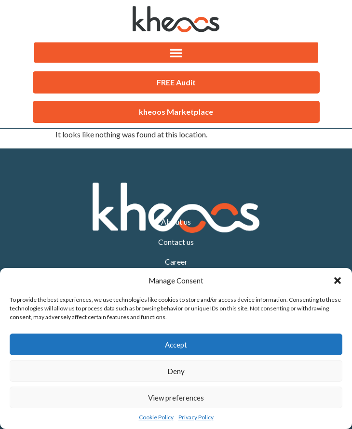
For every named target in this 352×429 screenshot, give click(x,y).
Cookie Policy (156, 417)
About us (176, 221)
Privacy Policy (196, 417)
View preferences (176, 397)
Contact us (176, 241)
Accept (176, 344)
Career (176, 261)
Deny (176, 371)
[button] (337, 280)
